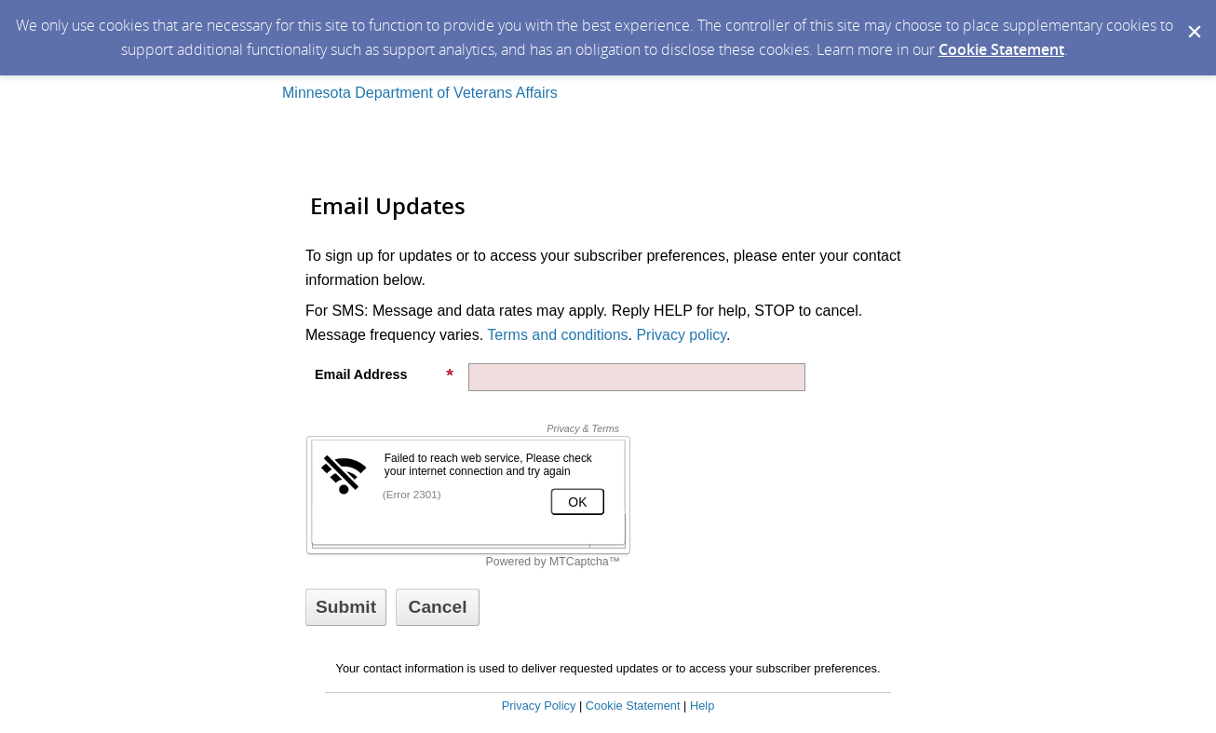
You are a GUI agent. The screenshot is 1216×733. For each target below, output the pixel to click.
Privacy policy (681, 335)
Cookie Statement (1001, 49)
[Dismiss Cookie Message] (1192, 17)
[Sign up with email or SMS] (345, 607)
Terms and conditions (557, 335)
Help (702, 706)
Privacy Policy (539, 706)
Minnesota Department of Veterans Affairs (420, 93)
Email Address (384, 374)
